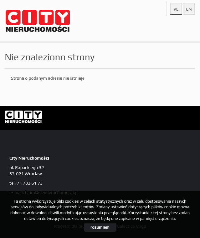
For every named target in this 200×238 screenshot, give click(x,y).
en (189, 9)
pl (176, 9)
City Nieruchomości (53, 118)
